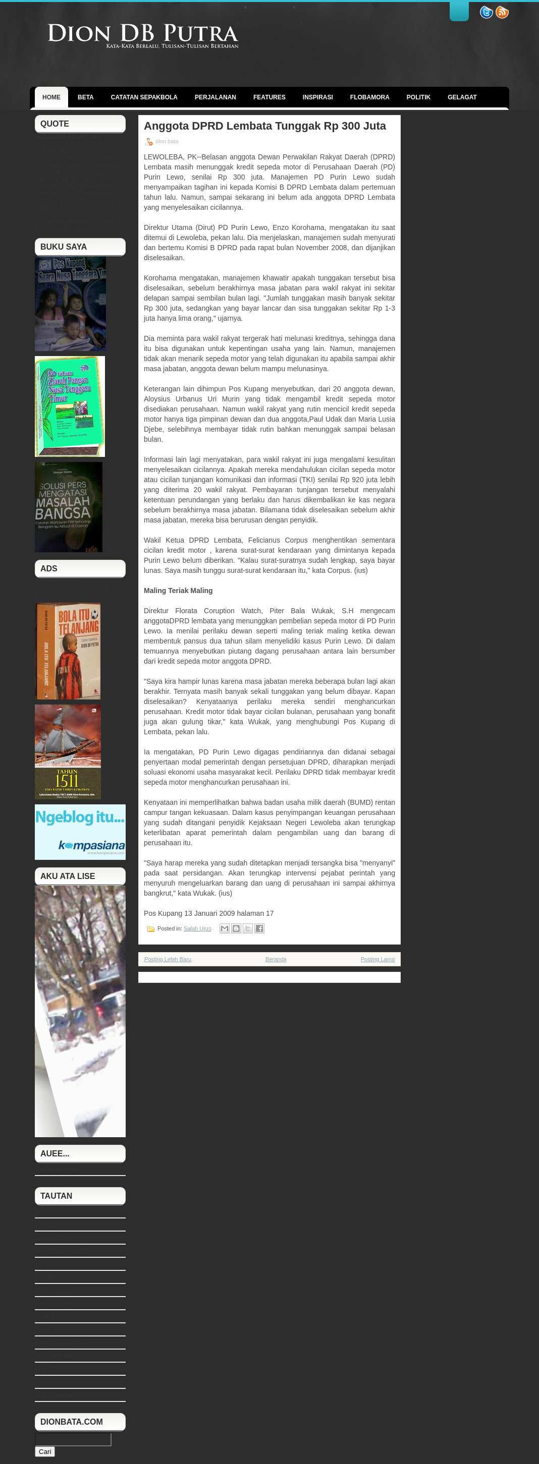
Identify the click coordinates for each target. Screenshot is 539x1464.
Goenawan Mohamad (64, 1251)
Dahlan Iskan (52, 1238)
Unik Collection (55, 1395)
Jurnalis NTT (52, 1277)
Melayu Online (54, 1303)
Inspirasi (318, 97)
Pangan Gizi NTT (58, 1342)
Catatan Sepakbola (144, 97)
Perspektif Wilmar (58, 1356)
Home (51, 97)
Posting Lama (378, 959)
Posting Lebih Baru (167, 959)
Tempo (44, 1382)
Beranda (276, 959)
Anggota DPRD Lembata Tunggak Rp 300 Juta (265, 126)
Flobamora (370, 97)
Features (269, 97)
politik (418, 97)
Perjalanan (215, 97)
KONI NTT (49, 1290)
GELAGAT (462, 97)
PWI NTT (47, 1369)
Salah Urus (197, 928)
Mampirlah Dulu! (57, 1169)
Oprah (43, 1329)
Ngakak (45, 1316)
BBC (41, 1211)
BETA (86, 97)
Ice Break (48, 1264)
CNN (41, 1224)
